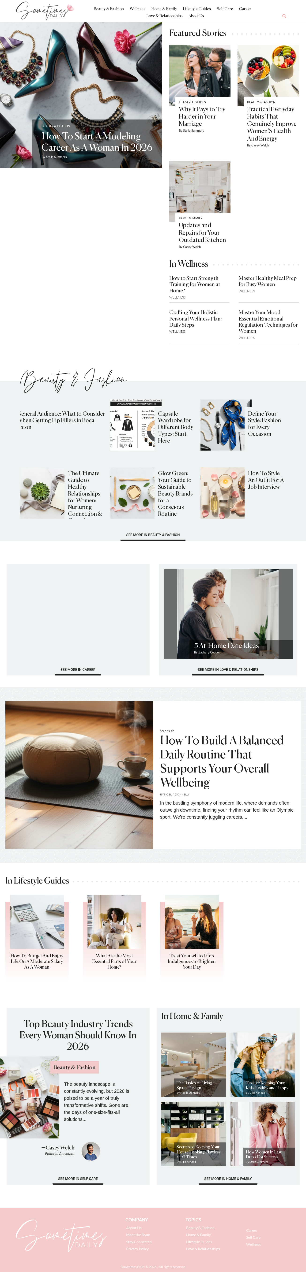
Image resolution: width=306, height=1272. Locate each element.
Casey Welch (260, 145)
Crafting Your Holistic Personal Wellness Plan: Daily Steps (195, 319)
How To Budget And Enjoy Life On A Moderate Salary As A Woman (37, 962)
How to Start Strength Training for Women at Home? (194, 285)
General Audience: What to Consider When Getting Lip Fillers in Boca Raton (61, 420)
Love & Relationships (164, 16)
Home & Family (164, 9)
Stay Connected (139, 1241)
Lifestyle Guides (197, 9)
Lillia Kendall (257, 1092)
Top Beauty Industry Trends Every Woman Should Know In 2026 (77, 1036)
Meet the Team (138, 1234)
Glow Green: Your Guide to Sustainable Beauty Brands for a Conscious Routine (175, 494)
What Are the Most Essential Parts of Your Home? (114, 962)
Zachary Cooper (209, 652)
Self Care (225, 9)
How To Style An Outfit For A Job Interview (266, 480)
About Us (196, 16)
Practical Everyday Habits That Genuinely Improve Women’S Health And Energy (272, 124)
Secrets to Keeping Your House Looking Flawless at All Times (199, 1152)
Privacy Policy (137, 1248)
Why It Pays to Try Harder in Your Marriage (202, 117)
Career (245, 9)
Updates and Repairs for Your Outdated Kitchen (202, 233)
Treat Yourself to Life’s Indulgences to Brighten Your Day (192, 962)
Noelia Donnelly (176, 794)
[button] (284, 16)
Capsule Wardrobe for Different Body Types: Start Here (175, 427)
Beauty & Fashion (109, 9)
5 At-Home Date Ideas (226, 646)
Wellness (137, 9)
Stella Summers (56, 157)
